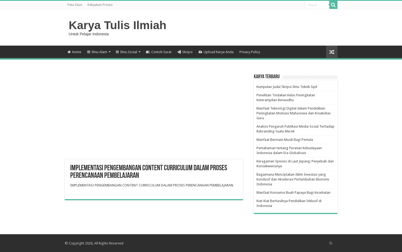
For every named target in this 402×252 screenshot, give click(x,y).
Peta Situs (74, 5)
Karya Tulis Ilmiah (118, 25)
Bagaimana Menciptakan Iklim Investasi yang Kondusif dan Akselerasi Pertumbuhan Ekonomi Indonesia (292, 179)
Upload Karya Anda (216, 52)
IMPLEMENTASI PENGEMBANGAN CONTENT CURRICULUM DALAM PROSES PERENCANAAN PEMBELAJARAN (151, 185)
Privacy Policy (249, 52)
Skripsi (184, 52)
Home (74, 52)
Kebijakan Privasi (100, 5)
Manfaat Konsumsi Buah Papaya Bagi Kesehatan (293, 192)
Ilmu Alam (97, 52)
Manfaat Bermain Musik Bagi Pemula (284, 140)
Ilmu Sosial (126, 52)
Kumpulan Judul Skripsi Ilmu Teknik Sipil (286, 87)
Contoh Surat (158, 52)
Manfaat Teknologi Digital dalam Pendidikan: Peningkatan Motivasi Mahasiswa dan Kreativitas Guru (293, 113)
